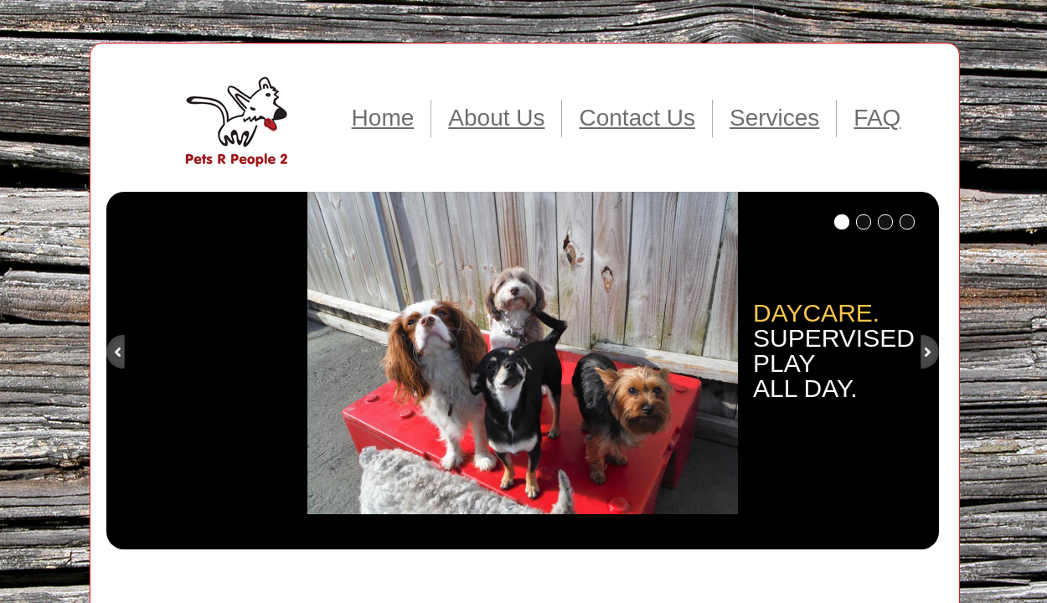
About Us (496, 118)
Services (774, 118)
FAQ (877, 118)
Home (383, 118)
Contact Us (637, 118)
